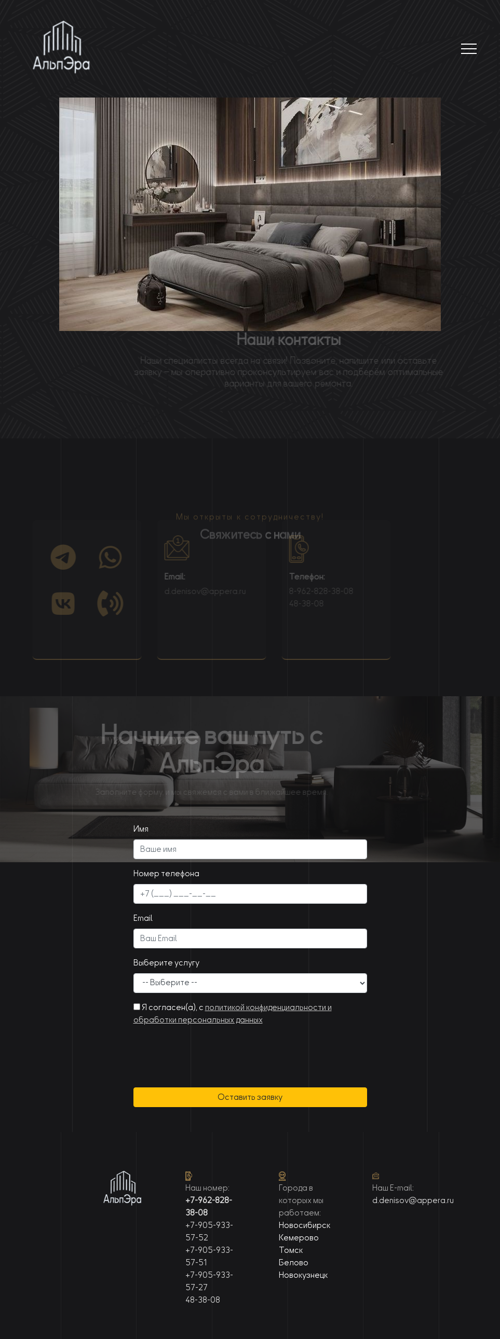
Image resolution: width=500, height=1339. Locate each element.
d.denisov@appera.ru (195, 591)
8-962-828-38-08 (311, 591)
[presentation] (212, 1050)
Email (143, 918)
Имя (140, 829)
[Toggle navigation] (469, 48)
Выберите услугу (166, 963)
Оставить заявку (250, 1097)
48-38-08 (296, 604)
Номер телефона (166, 873)
